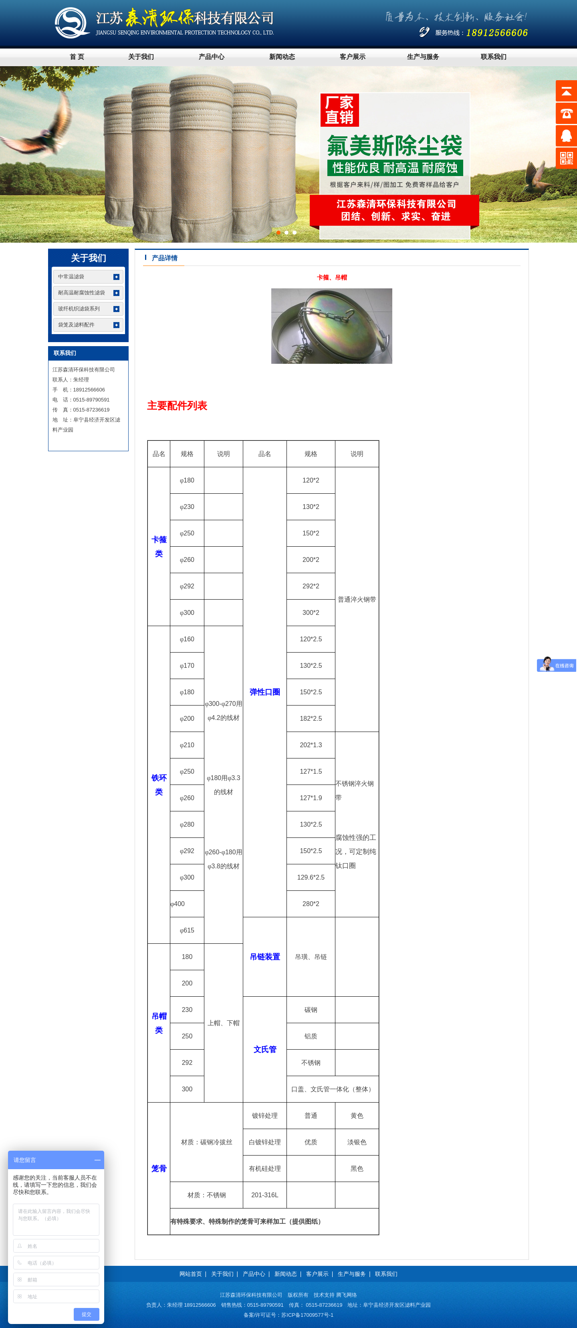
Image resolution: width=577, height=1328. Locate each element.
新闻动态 (282, 56)
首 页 (77, 56)
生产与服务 (423, 56)
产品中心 (211, 56)
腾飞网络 (346, 1295)
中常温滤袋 (71, 277)
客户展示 (352, 56)
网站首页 (191, 1274)
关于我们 (141, 56)
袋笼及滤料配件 (76, 325)
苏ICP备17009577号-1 (307, 1315)
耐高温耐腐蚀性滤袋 (81, 293)
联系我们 (493, 56)
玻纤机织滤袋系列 (79, 309)
